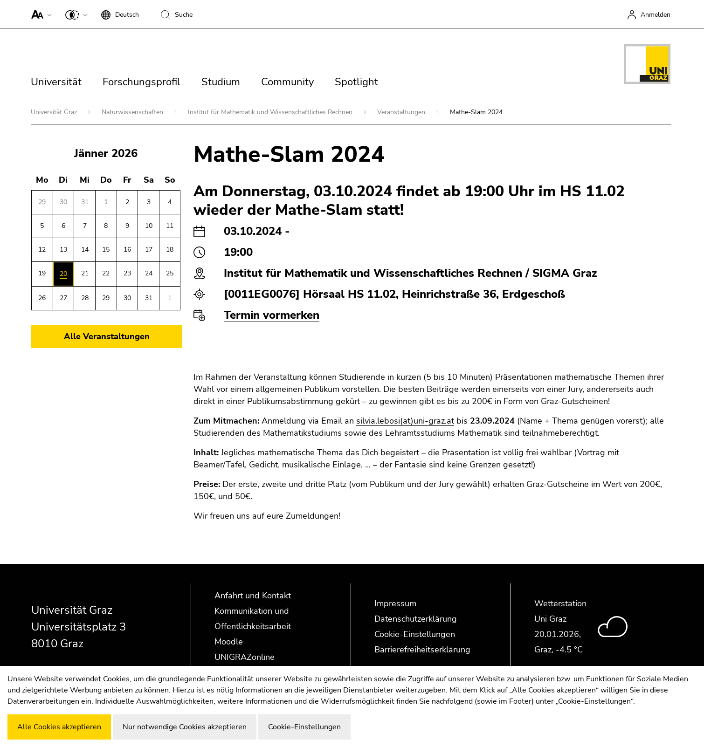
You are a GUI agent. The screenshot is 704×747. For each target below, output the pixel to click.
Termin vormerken (271, 315)
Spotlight (356, 82)
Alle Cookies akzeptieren (59, 727)
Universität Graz (55, 112)
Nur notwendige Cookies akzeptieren (185, 727)
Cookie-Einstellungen (414, 634)
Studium (220, 82)
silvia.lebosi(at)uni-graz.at (405, 420)
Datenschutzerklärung (415, 618)
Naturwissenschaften (133, 112)
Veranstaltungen (402, 112)
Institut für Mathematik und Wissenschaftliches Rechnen (271, 112)
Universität (56, 82)
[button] (39, 14)
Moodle (228, 641)
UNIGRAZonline (244, 657)
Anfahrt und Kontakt (252, 595)
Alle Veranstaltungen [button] (107, 336)
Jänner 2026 (106, 153)
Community (287, 82)
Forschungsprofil (141, 82)
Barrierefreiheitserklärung (422, 649)
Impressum (395, 603)
